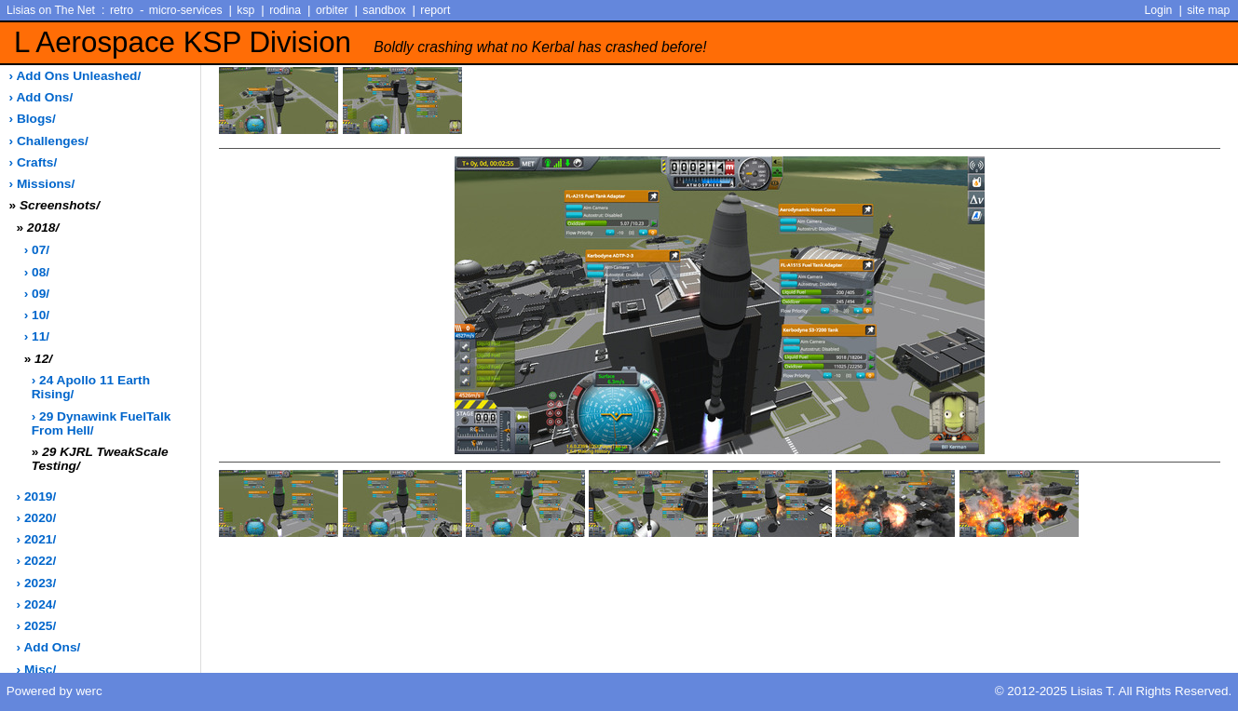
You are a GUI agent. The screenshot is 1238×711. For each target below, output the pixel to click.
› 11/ (36, 336)
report (435, 10)
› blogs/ (32, 119)
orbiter (332, 10)
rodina (285, 10)
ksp (245, 10)
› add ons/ (41, 97)
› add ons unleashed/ (75, 76)
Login (1159, 10)
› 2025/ (37, 626)
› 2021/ (37, 539)
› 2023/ (37, 583)
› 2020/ (37, 518)
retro (121, 10)
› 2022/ (37, 561)
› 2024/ (37, 604)
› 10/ (36, 315)
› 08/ (36, 272)
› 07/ (36, 250)
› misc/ (37, 670)
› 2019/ (37, 496)
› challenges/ (48, 141)
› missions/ (42, 184)
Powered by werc (54, 691)
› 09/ (36, 294)
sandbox (383, 10)
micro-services (186, 10)
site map (1208, 10)
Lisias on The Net (51, 10)
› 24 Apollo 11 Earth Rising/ (91, 387)
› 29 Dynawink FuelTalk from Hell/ (101, 423)
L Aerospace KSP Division (360, 42)
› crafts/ (33, 162)
